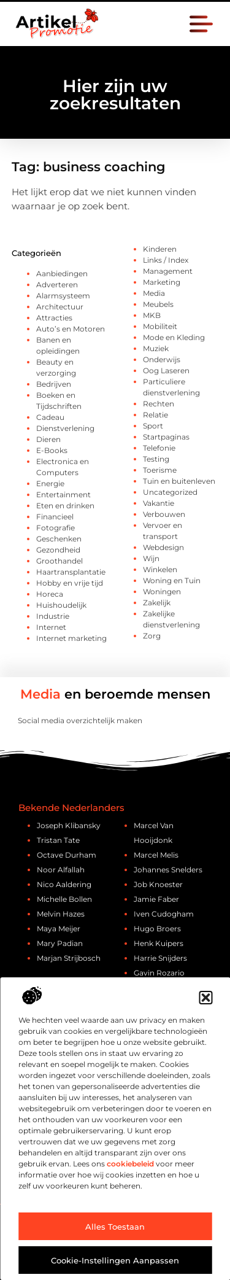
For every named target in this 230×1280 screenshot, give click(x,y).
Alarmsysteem (63, 295)
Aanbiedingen (62, 273)
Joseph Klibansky (69, 825)
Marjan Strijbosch (69, 958)
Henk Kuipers (158, 943)
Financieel (55, 516)
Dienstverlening (65, 428)
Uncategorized (170, 492)
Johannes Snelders (168, 869)
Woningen (162, 591)
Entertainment (63, 494)
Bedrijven (53, 384)
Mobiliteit (160, 326)
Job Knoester (158, 884)
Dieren (48, 439)
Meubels (158, 304)
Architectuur (59, 306)
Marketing (161, 282)
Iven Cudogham (164, 913)
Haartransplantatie (70, 571)
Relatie (155, 414)
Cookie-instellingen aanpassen (115, 1260)
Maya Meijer (58, 928)
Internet (51, 627)
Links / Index (165, 260)
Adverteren (57, 284)
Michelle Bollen (64, 899)
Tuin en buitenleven (179, 481)
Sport (153, 425)
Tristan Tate (58, 840)
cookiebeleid (130, 1163)
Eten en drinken (65, 505)
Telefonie (159, 447)
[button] (205, 997)
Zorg (152, 635)
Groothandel (59, 560)
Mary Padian (60, 943)
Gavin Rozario (159, 972)
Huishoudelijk (61, 605)
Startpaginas (166, 436)
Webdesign (163, 547)
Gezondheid (58, 549)
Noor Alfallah (61, 869)
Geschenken (59, 538)
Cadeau (50, 417)
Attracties (54, 317)
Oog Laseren (166, 370)
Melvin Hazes (61, 913)
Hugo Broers (157, 928)
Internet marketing (71, 638)
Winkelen (160, 569)
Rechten (158, 403)
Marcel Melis (156, 854)
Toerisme (160, 470)
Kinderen (160, 249)
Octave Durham (66, 854)
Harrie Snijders (160, 958)
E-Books (51, 450)
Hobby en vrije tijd (69, 583)
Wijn (151, 558)
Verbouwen (164, 514)
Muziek (156, 348)
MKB (152, 315)
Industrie (52, 616)
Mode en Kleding (174, 337)
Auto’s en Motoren (70, 328)
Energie (50, 483)
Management (168, 271)
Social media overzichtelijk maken (80, 720)
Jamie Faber (156, 899)
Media (154, 293)
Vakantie (158, 503)
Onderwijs (161, 359)
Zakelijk (157, 602)
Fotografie (55, 527)
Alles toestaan (115, 1227)
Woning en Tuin (172, 580)
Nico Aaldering (64, 884)
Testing (156, 459)
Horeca (49, 594)
